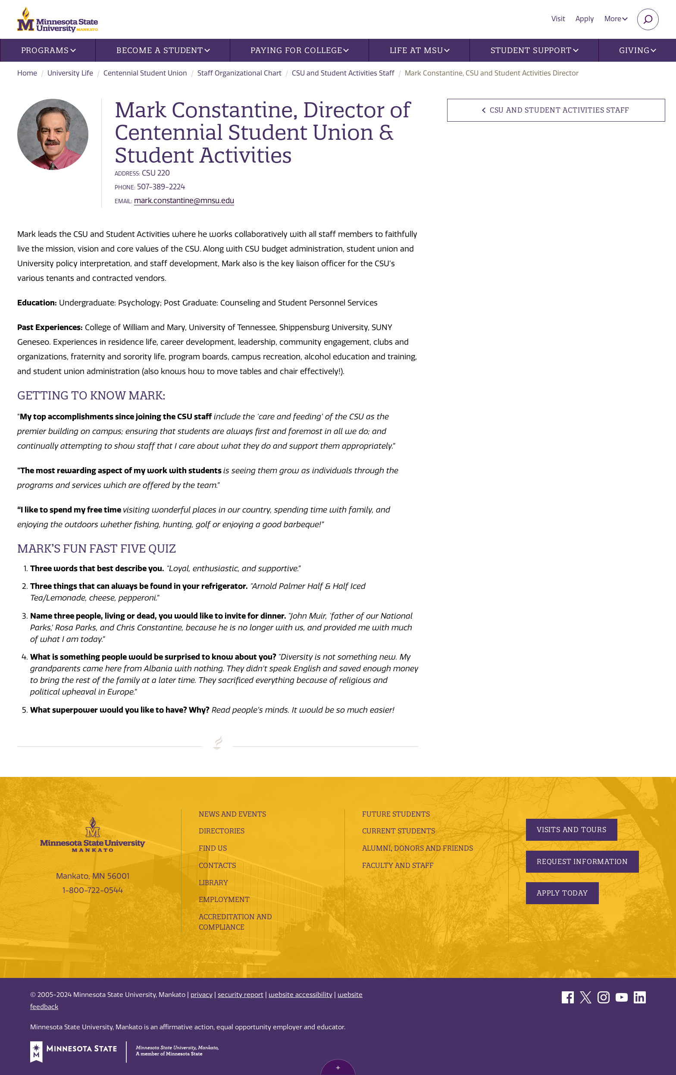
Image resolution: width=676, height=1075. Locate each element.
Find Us (213, 848)
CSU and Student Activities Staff (343, 73)
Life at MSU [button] (420, 50)
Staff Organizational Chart (239, 73)
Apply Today (562, 893)
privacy (202, 995)
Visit (558, 19)
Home (27, 73)
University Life (70, 73)
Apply (585, 19)
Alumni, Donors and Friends (417, 848)
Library (213, 882)
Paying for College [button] (299, 50)
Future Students (396, 814)
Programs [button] (48, 50)
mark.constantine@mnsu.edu (184, 200)
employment (224, 899)
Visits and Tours (572, 829)
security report (240, 995)
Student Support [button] (535, 50)
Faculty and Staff (398, 865)
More (616, 19)
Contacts (217, 865)
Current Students (398, 831)
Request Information (582, 861)
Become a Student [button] (163, 50)
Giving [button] (637, 50)
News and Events (232, 814)
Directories (221, 831)
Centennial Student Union (145, 73)
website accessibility (300, 995)
